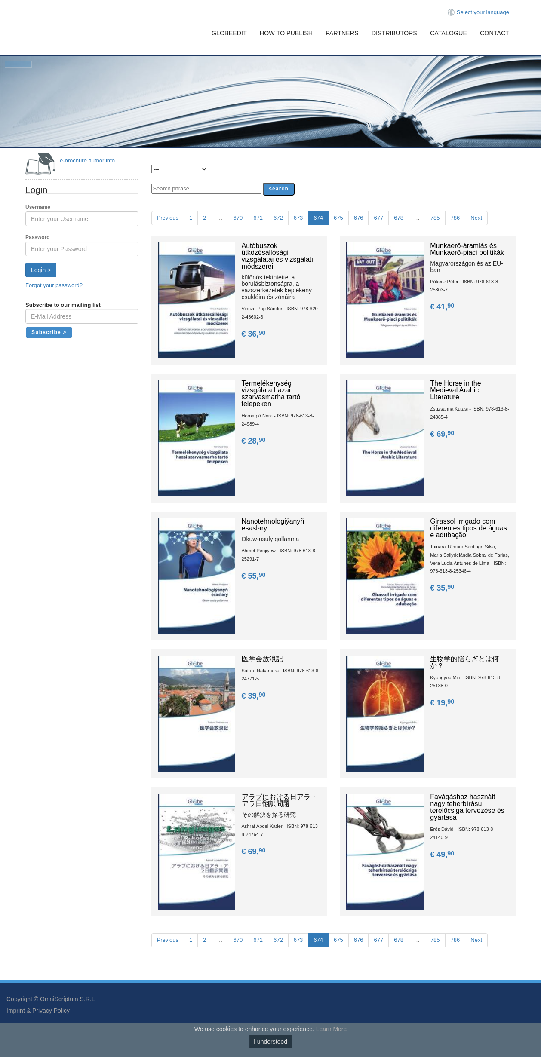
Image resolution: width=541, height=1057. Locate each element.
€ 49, (442, 854)
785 (435, 217)
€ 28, (254, 441)
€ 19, (442, 703)
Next (476, 217)
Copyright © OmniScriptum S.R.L (50, 999)
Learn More (331, 1029)
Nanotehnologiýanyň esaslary (273, 525)
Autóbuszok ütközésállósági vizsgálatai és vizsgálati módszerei (277, 256)
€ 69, (442, 434)
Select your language (483, 12)
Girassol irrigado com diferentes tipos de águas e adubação (468, 528)
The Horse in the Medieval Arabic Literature (455, 390)
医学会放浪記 (262, 658)
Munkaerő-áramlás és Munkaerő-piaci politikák (467, 249)
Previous (168, 217)
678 (398, 217)
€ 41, (442, 307)
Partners (342, 33)
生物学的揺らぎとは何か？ (464, 662)
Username (37, 207)
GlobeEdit (229, 33)
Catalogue (448, 33)
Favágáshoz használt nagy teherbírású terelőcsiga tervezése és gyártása (467, 807)
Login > (41, 270)
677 (378, 217)
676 (358, 217)
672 (278, 217)
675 (338, 217)
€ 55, (254, 576)
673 (298, 217)
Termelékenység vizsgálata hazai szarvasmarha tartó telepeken (271, 393)
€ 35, (442, 588)
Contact (494, 33)
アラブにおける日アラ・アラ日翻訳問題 (279, 800)
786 (455, 217)
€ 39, (254, 696)
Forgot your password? (54, 285)
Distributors (394, 33)
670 (238, 217)
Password (37, 237)
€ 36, (254, 334)
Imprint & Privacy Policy (38, 1010)
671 (258, 217)
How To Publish (286, 33)
